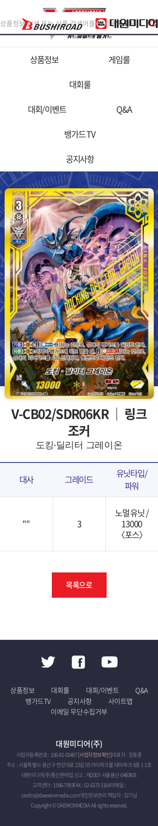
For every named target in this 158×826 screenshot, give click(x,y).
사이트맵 (120, 701)
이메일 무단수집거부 (79, 711)
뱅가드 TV (80, 134)
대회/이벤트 (47, 109)
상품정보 (44, 59)
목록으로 (79, 585)
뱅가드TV (38, 701)
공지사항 (80, 159)
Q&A (124, 109)
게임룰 (118, 59)
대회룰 (79, 84)
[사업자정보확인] (95, 755)
